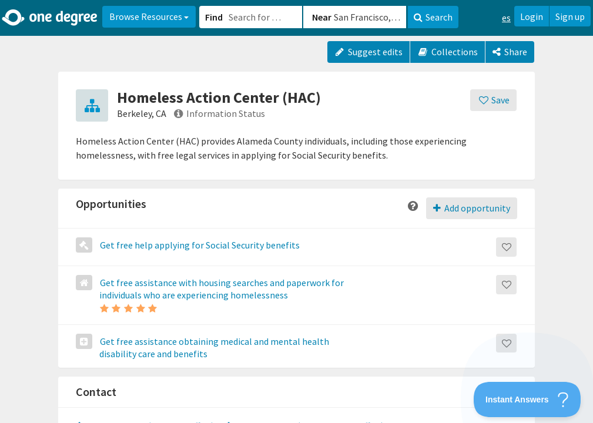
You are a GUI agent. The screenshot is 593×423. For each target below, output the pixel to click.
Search (433, 17)
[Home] (50, 18)
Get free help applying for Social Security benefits (199, 245)
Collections (447, 52)
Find (214, 17)
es (506, 18)
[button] (296, 211)
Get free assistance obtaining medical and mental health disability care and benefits (213, 347)
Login (531, 16)
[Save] (493, 100)
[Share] (509, 52)
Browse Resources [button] (149, 16)
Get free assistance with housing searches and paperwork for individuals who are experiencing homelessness (221, 289)
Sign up (570, 16)
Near (321, 17)
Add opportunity (471, 208)
